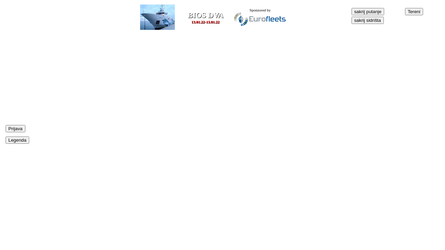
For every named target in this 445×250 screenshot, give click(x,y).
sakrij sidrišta (367, 20)
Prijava (15, 128)
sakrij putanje (368, 11)
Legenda (17, 140)
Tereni (414, 11)
